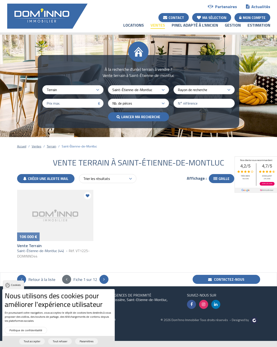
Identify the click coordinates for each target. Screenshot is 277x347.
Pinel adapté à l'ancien (195, 28)
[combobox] (73, 89)
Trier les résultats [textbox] (96, 178)
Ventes (158, 28)
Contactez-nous (226, 279)
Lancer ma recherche (140, 116)
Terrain (51, 146)
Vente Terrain (29, 246)
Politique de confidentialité (25, 336)
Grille (222, 178)
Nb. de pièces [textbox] (122, 103)
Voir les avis (267, 184)
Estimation (259, 28)
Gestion (233, 28)
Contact (173, 17)
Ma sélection (211, 17)
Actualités (258, 6)
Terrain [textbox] (52, 89)
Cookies (15, 291)
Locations (133, 28)
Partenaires (222, 6)
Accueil (21, 146)
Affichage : (197, 178)
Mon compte (252, 17)
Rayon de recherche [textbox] (192, 89)
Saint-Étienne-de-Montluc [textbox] (132, 89)
